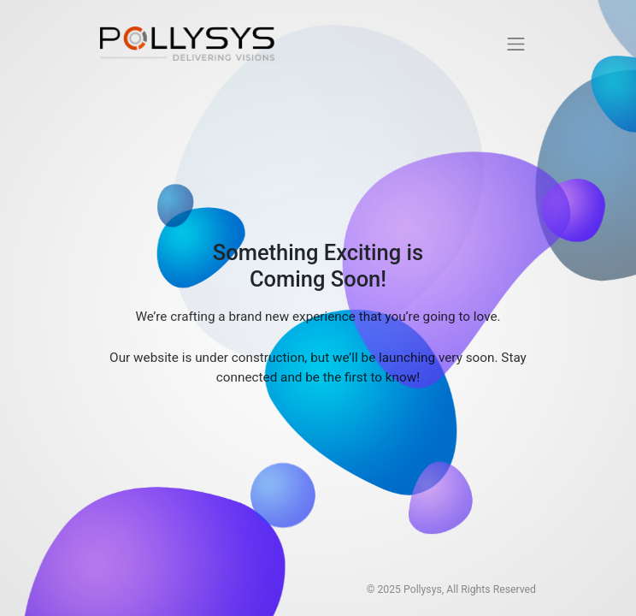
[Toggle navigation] (516, 43)
